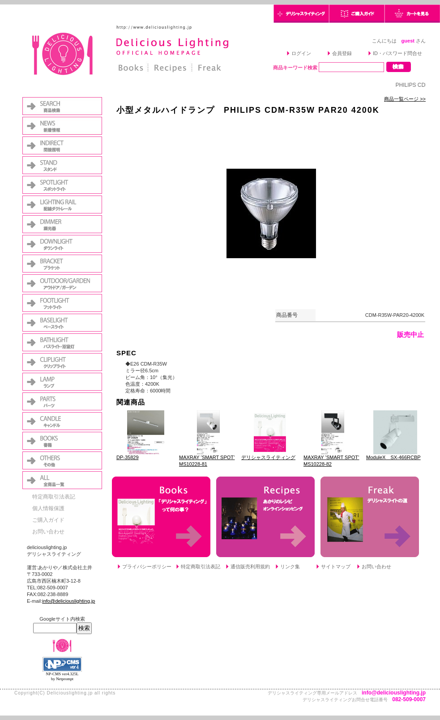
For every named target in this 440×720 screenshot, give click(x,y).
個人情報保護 (48, 508)
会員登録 (342, 53)
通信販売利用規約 (250, 566)
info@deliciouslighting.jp (68, 601)
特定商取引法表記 (53, 497)
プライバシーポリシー (146, 566)
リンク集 (290, 566)
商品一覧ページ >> (405, 99)
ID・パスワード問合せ (397, 53)
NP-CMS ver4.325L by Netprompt (62, 676)
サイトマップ (335, 566)
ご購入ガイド (48, 520)
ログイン (301, 53)
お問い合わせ (48, 531)
